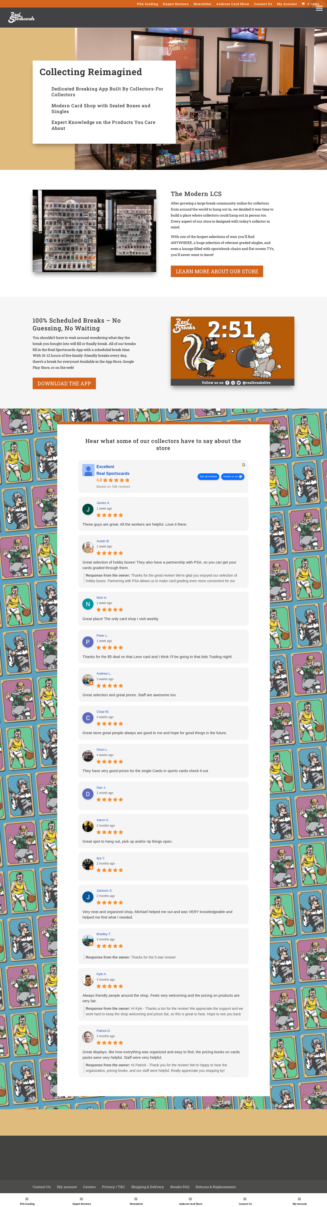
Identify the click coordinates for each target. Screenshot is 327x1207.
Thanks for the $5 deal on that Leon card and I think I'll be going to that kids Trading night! (157, 657)
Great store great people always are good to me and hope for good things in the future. (154, 733)
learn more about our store (217, 271)
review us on (230, 476)
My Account (300, 1203)
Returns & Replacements (216, 1186)
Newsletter (136, 1203)
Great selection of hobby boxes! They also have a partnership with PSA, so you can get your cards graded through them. (159, 565)
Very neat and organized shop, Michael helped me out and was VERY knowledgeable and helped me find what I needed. (157, 914)
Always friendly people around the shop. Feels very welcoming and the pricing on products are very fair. (160, 998)
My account (67, 1186)
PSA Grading (27, 1203)
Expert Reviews (82, 1203)
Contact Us (245, 1203)
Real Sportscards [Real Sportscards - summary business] (113, 473)
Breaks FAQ (179, 1186)
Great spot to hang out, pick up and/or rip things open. (127, 841)
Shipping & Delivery (147, 1186)
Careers (89, 1186)
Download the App (64, 383)
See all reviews (208, 476)
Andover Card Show (190, 1203)
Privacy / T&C (113, 1186)
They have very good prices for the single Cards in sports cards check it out (145, 771)
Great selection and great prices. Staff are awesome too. (129, 695)
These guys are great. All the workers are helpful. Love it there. (134, 524)
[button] (319, 7)
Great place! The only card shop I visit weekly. (120, 619)
